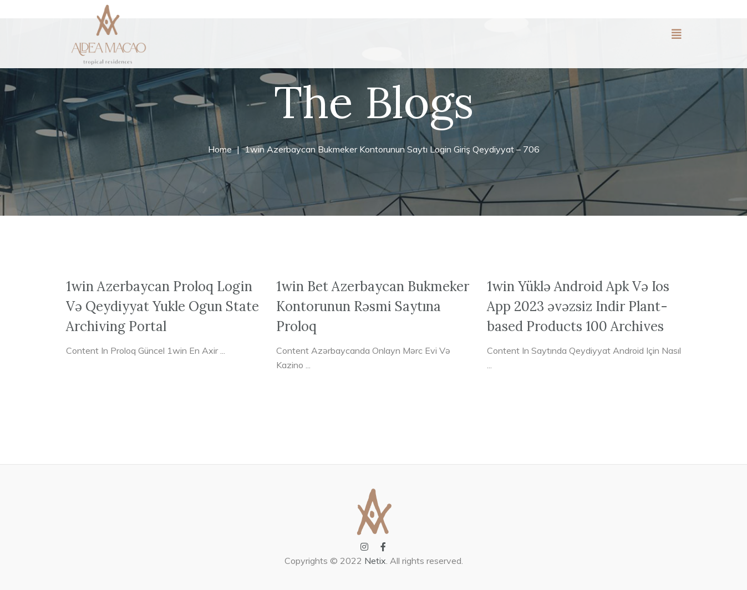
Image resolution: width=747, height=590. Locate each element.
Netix (375, 560)
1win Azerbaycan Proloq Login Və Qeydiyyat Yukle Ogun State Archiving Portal (162, 306)
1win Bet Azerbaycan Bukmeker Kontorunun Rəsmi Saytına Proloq (372, 306)
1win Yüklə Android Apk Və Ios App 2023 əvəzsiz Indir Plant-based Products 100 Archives (578, 306)
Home (220, 149)
